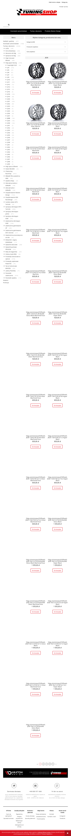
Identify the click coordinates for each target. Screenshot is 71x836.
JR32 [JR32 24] (8, 128)
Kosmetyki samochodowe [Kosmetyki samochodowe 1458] (11, 43)
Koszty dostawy (30, 816)
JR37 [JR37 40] (8, 140)
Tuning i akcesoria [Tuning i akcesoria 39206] (8, 46)
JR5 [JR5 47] (8, 70)
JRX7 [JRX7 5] (8, 159)
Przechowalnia (41, 819)
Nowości (5, 280)
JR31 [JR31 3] (8, 125)
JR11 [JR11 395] (8, 82)
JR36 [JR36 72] (8, 137)
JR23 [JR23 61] (8, 106)
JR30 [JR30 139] (8, 123)
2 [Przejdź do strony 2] (43, 764)
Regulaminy (19, 814)
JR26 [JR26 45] (8, 113)
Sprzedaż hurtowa (8, 818)
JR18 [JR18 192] (8, 94)
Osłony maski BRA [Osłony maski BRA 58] (11, 254)
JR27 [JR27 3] (8, 116)
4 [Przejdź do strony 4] (49, 764)
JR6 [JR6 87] (8, 72)
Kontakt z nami (52, 816)
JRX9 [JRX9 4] (8, 164)
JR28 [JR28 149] (8, 118)
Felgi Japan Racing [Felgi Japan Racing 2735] (11, 63)
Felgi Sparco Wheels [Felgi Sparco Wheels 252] (11, 166)
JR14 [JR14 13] (8, 87)
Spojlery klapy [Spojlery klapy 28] (9, 181)
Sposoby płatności (30, 818)
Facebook (62, 818)
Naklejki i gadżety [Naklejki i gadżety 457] (8, 41)
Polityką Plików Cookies (44, 832)
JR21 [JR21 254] (8, 101)
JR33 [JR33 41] (8, 130)
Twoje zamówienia (41, 814)
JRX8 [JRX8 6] (8, 162)
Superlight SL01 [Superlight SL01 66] (12, 65)
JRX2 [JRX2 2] (8, 147)
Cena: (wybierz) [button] (31, 51)
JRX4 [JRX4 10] (8, 152)
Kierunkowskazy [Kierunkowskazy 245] (10, 51)
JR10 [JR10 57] (8, 80)
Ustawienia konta (41, 816)
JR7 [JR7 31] (8, 75)
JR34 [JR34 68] (8, 133)
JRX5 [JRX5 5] (8, 154)
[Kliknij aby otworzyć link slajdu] (35, 773)
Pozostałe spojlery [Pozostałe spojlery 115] (11, 278)
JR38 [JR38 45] (8, 142)
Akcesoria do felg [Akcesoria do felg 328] (10, 53)
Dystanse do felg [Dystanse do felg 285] (10, 56)
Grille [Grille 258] (7, 48)
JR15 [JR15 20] (8, 89)
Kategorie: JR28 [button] (31, 42)
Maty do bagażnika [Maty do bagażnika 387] (11, 252)
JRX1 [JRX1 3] (8, 145)
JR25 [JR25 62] (8, 111)
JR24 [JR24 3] (8, 108)
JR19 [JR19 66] (8, 96)
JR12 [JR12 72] (8, 84)
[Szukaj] (9, 25)
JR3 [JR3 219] (8, 68)
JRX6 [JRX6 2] (8, 157)
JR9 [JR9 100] (8, 77)
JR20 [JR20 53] (8, 99)
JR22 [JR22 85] (8, 104)
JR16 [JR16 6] (8, 92)
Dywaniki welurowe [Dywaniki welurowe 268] (11, 244)
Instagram (62, 816)
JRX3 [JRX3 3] (8, 149)
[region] (35, 773)
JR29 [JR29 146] (8, 121)
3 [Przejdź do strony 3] (46, 764)
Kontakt (51, 814)
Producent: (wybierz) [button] (32, 47)
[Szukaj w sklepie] (5, 25)
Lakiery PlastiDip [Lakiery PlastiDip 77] (10, 271)
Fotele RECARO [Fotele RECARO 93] (10, 169)
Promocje (6, 282)
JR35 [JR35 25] (8, 135)
